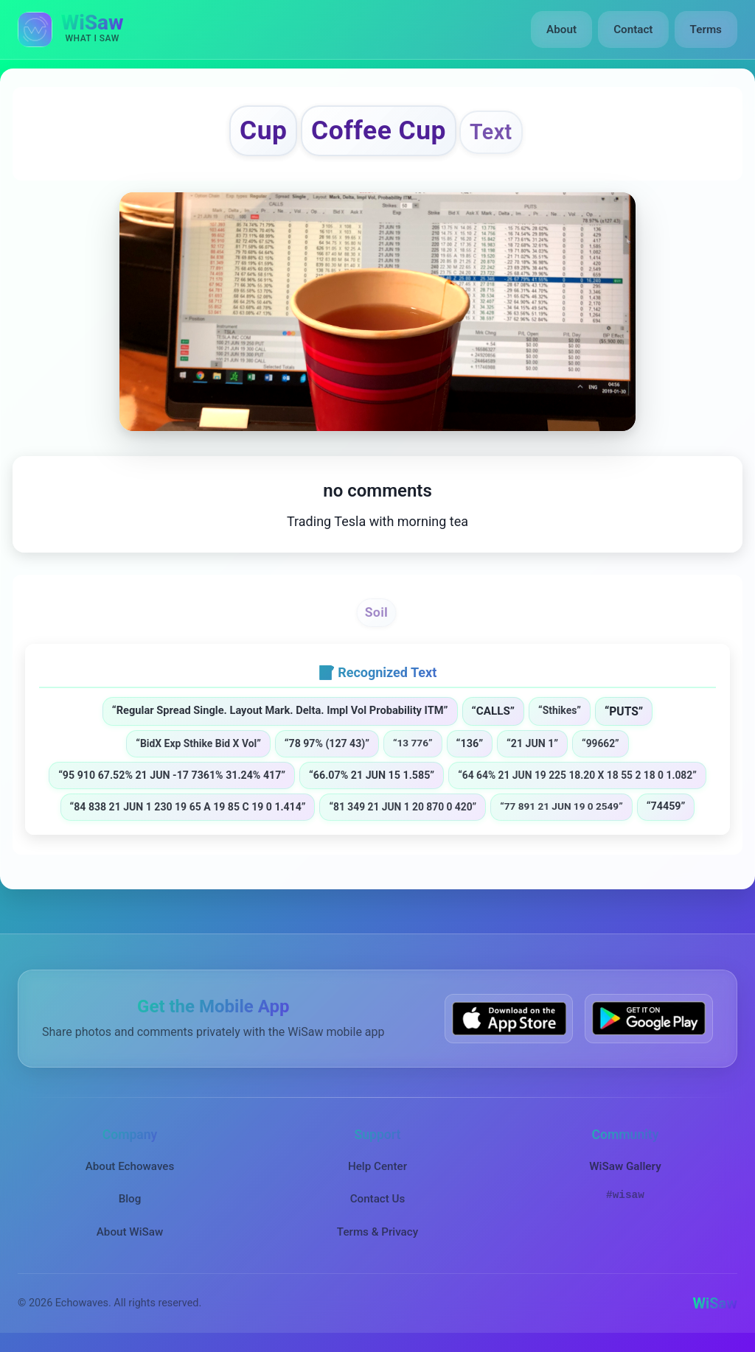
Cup (260, 131)
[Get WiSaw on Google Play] (649, 1020)
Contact (633, 29)
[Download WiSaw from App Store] (509, 1020)
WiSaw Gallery (625, 1167)
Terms (706, 29)
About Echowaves (130, 1167)
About (562, 29)
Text (495, 133)
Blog (130, 1201)
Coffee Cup (378, 131)
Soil (376, 613)
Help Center (377, 1167)
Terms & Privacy (377, 1233)
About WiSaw (130, 1233)
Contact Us (378, 1201)
